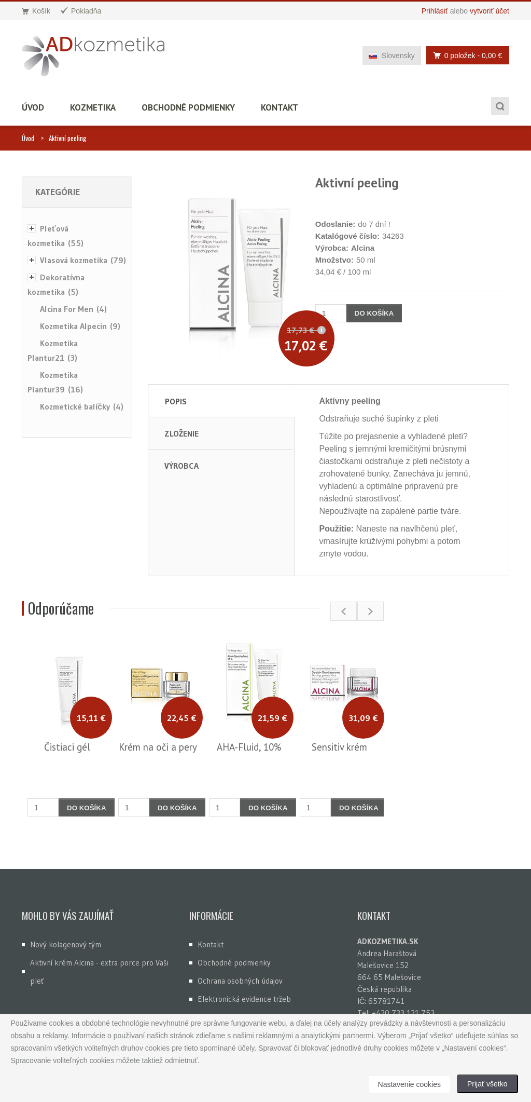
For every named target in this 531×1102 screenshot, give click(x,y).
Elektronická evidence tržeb (244, 999)
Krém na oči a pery (158, 747)
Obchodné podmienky (188, 107)
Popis (176, 401)
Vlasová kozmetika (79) (83, 260)
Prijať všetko (487, 1084)
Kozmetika (93, 107)
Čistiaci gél (67, 747)
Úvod (33, 107)
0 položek (465, 55)
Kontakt (279, 107)
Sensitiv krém (339, 747)
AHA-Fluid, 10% (249, 747)
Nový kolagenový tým (65, 944)
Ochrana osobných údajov (240, 981)
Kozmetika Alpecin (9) (80, 326)
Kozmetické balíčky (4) (81, 406)
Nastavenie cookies (409, 1084)
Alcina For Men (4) (73, 309)
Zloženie (181, 433)
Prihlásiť (435, 11)
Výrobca (181, 465)
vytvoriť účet (489, 11)
